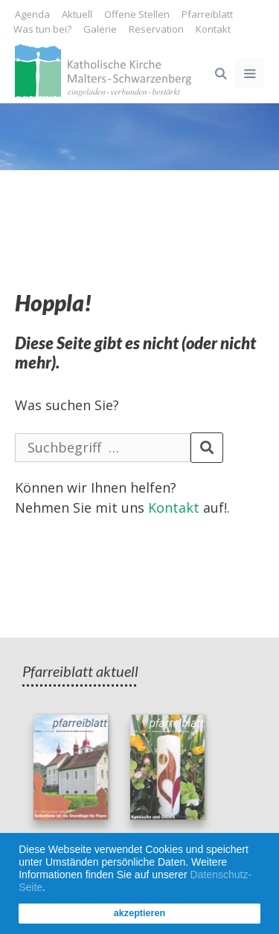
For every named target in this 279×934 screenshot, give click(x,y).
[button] (50, 888)
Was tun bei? (42, 29)
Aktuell (77, 14)
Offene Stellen (137, 14)
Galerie (100, 29)
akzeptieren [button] (139, 913)
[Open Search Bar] (219, 73)
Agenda (32, 14)
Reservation (156, 29)
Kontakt (213, 29)
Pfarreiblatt (207, 14)
